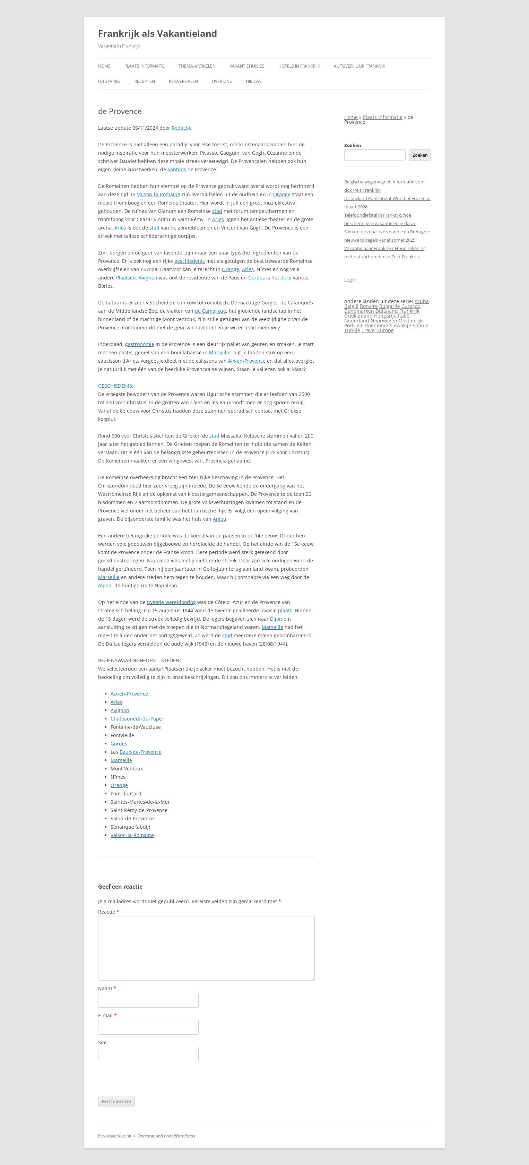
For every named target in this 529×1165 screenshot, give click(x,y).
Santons (176, 169)
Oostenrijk (411, 320)
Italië (403, 315)
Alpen (105, 585)
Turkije (352, 330)
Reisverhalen (183, 81)
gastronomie (139, 344)
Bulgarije (389, 306)
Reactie (108, 911)
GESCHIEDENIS (115, 385)
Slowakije (400, 325)
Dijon (276, 618)
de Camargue (210, 311)
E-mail (107, 1015)
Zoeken (352, 145)
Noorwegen (384, 320)
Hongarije (385, 315)
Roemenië (376, 325)
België (351, 306)
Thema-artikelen (197, 66)
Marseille (220, 352)
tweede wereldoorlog (171, 602)
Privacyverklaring (114, 1136)
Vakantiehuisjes (246, 66)
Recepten (145, 81)
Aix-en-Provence (247, 360)
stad (217, 211)
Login (350, 279)
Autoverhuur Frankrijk (359, 66)
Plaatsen (126, 277)
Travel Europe (378, 330)
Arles (218, 219)
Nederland (356, 320)
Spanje (420, 325)
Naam (107, 988)
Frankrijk (409, 311)
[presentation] (150, 1078)
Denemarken (359, 311)
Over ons (222, 81)
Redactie (182, 127)
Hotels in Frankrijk (299, 66)
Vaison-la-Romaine (158, 194)
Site (102, 1042)
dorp (286, 277)
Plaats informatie (144, 66)
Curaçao (410, 306)
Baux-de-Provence (141, 752)
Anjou (219, 519)
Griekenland (358, 315)
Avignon (148, 277)
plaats (285, 610)
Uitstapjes (109, 81)
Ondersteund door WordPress (166, 1136)
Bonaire (369, 306)
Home (104, 66)
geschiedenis (189, 261)
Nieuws (254, 81)
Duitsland (386, 311)
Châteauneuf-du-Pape (136, 718)
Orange (281, 194)
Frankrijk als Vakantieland (157, 33)
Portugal (354, 325)
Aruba (422, 301)
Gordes (256, 277)
